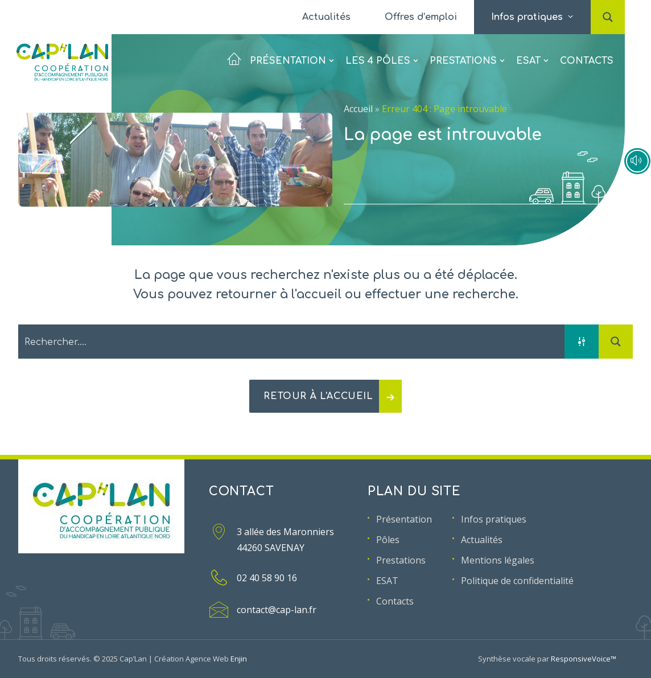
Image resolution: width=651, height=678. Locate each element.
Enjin (238, 659)
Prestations (467, 54)
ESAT (532, 54)
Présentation (280, 54)
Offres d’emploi (421, 17)
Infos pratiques (493, 519)
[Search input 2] (291, 341)
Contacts (586, 54)
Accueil (358, 108)
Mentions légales (497, 560)
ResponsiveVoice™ (583, 659)
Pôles (387, 539)
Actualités (326, 17)
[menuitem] (326, 17)
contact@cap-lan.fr (276, 609)
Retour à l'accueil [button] (332, 396)
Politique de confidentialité (517, 580)
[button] (608, 5)
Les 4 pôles (381, 54)
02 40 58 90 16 (267, 578)
